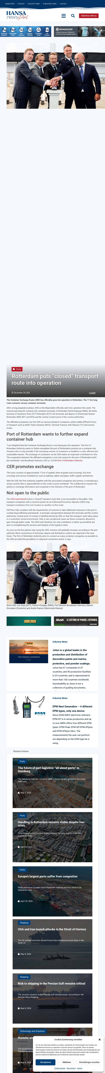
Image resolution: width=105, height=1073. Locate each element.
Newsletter (9, 4)
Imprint (79, 1068)
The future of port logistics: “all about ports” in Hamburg (48, 769)
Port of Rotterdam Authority (70, 460)
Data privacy (71, 1068)
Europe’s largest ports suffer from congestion (47, 876)
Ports (18, 369)
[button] (99, 1039)
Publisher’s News (49, 4)
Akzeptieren (45, 1062)
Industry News (34, 4)
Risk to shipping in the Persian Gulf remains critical (51, 983)
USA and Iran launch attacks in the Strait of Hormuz (52, 929)
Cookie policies (59, 1068)
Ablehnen (67, 1062)
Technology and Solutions (32, 1031)
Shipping (24, 922)
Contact (63, 4)
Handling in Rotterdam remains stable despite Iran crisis (51, 824)
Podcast (21, 4)
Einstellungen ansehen (89, 1062)
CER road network (18, 499)
